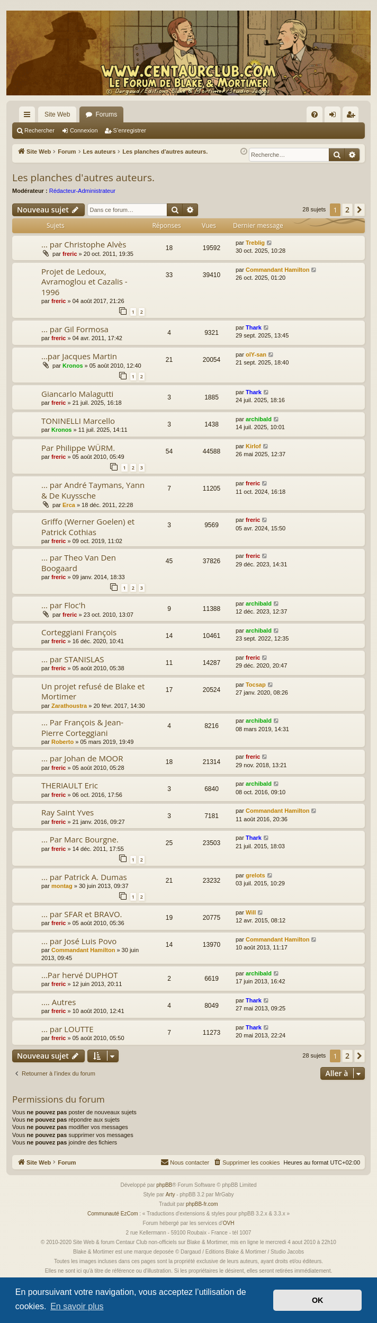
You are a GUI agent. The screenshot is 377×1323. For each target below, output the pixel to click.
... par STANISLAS (72, 659)
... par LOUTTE (67, 1029)
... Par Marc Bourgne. (80, 839)
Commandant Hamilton (277, 270)
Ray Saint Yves (67, 812)
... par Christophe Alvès (83, 244)
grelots (255, 875)
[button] (359, 209)
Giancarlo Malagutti (77, 393)
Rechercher (39, 130)
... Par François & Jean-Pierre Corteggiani (82, 727)
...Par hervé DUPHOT (79, 975)
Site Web (57, 114)
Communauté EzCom (112, 1214)
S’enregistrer (129, 130)
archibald (259, 419)
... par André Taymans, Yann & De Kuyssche (93, 490)
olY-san (256, 354)
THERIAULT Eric (69, 785)
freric (69, 254)
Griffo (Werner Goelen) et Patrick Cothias (87, 526)
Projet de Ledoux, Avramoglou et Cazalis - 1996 (84, 281)
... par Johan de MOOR (82, 758)
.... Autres (58, 1002)
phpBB (164, 1185)
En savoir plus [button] (77, 1306)
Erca (68, 505)
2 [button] (347, 210)
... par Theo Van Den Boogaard (78, 562)
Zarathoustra (69, 706)
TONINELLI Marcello (78, 420)
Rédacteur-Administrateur (82, 191)
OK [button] (318, 1300)
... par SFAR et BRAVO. (81, 914)
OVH (229, 1223)
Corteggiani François (78, 632)
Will (251, 912)
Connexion (84, 130)
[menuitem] (314, 114)
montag (62, 886)
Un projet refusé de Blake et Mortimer (93, 691)
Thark (254, 327)
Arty (170, 1194)
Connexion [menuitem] (334, 116)
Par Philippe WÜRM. (78, 447)
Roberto (62, 742)
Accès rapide (29, 116)
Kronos (72, 365)
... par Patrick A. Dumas (84, 877)
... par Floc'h (63, 605)
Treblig (255, 242)
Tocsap (256, 684)
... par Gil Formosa (75, 329)
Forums (106, 114)
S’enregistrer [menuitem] (352, 116)
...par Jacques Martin (79, 356)
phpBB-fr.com (202, 1204)
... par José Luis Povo (78, 941)
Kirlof (253, 446)
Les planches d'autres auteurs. (83, 177)
